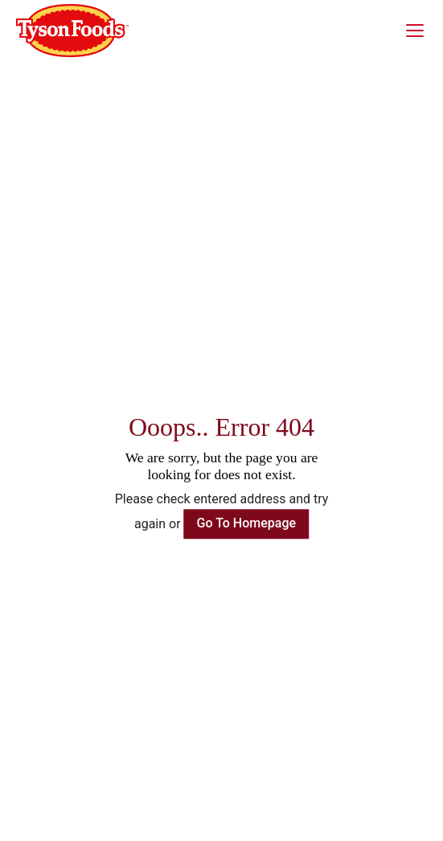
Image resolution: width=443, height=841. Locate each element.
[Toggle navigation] (419, 30)
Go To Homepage (247, 523)
